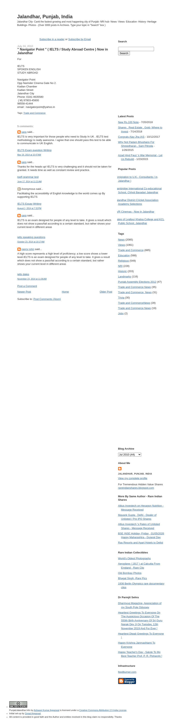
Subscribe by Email (79, 39)
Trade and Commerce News (134, 287)
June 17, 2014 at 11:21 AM (29, 181)
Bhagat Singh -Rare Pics (132, 578)
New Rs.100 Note (128, 122)
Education (124, 255)
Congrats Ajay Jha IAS (131, 136)
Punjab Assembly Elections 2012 (137, 281)
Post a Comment (27, 286)
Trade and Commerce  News (135, 292)
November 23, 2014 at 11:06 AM (32, 279)
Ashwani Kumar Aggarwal (46, 710)
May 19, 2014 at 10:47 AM (29, 155)
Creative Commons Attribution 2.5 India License (102, 710)
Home (65, 291)
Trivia (121, 297)
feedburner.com (127, 671)
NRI (120, 265)
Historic (122, 271)
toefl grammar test (28, 176)
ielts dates (23, 274)
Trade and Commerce (34, 113)
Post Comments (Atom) (47, 299)
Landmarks (124, 276)
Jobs (121, 313)
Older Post (106, 291)
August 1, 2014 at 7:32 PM (29, 208)
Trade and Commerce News (134, 302)
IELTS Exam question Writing (34, 150)
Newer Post (24, 291)
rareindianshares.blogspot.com (136, 487)
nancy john (27, 249)
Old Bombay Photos (130, 573)
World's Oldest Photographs (134, 558)
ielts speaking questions (31, 237)
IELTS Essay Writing (29, 203)
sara (24, 131)
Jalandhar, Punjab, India (45, 16)
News (121, 239)
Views (121, 244)
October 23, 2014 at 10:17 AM (31, 242)
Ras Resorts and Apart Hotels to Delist (140, 542)
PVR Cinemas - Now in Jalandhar (134, 211)
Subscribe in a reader (51, 39)
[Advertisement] (64, 309)
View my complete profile (132, 478)
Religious (123, 260)
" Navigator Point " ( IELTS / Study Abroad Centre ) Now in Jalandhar (62, 51)
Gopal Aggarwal (33, 713)
